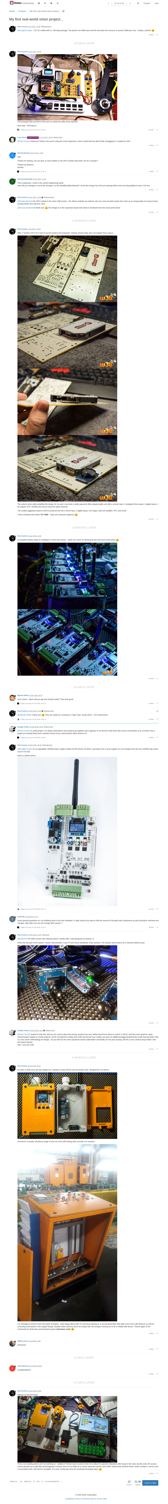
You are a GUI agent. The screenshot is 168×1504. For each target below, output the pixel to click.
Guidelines (69, 1499)
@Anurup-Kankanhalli (26, 208)
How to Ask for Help (99, 1499)
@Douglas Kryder (46, 26)
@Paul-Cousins (23, 141)
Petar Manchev (22, 1366)
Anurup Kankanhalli (24, 179)
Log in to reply (150, 1483)
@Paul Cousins (58, 137)
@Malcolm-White (24, 715)
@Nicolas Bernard (49, 197)
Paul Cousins (22, 27)
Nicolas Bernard (23, 153)
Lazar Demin (22, 137)
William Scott (22, 1341)
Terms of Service (82, 1499)
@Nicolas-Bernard (25, 201)
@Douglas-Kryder (24, 30)
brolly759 (20, 917)
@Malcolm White (48, 711)
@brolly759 (45, 935)
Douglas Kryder (23, 727)
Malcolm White (22, 695)
